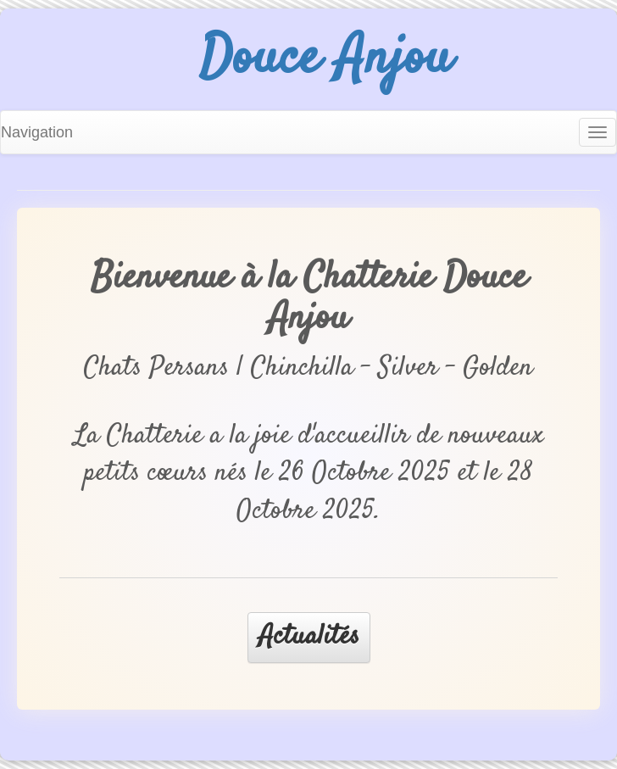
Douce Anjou (325, 59)
